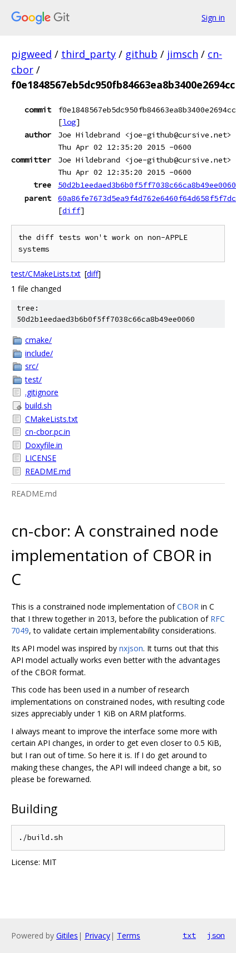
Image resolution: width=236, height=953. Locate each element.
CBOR (188, 606)
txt (189, 935)
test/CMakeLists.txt (46, 273)
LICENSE (40, 458)
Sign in (213, 17)
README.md (48, 471)
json (216, 935)
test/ (33, 379)
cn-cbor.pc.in (47, 431)
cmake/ (38, 340)
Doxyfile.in (43, 445)
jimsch (182, 54)
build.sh (38, 405)
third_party (88, 54)
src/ (31, 366)
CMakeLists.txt (51, 419)
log (69, 122)
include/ (39, 353)
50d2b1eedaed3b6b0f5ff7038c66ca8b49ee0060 (147, 185)
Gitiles (67, 935)
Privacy (97, 935)
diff (71, 210)
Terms (128, 935)
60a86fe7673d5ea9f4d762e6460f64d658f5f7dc (147, 198)
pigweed (31, 54)
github (141, 54)
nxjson (131, 648)
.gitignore (41, 392)
